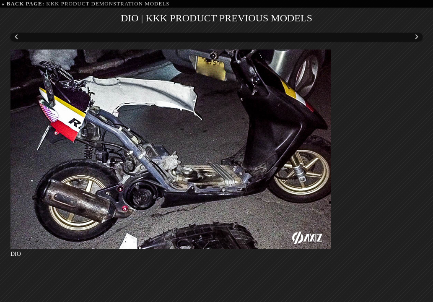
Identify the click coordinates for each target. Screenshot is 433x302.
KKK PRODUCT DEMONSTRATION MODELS (86, 3)
